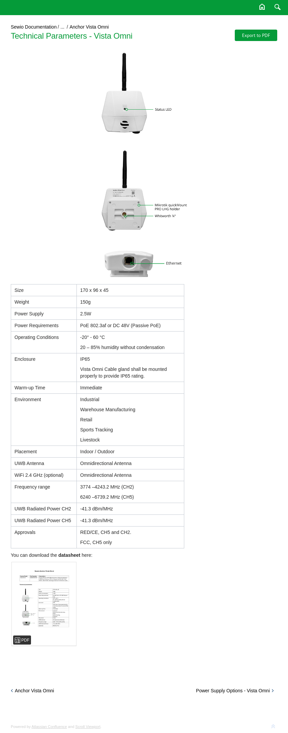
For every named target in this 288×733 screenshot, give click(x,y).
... (63, 27)
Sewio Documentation (34, 27)
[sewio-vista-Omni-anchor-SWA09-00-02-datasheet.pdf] (43, 604)
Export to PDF (256, 35)
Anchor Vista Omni (88, 27)
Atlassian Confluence (49, 727)
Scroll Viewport (87, 727)
